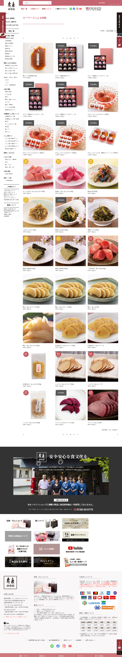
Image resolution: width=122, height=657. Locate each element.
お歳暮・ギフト (23, 643)
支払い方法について (9, 192)
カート (114, 4)
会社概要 (6, 216)
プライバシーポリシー (10, 198)
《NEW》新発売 (9, 18)
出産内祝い (61, 643)
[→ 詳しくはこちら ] (109, 606)
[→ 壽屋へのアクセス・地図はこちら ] (15, 604)
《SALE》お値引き (10, 22)
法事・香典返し (99, 643)
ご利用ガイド (34, 9)
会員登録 (96, 3)
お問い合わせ (89, 627)
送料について (68, 627)
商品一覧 (24, 9)
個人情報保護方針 (54, 627)
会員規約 (78, 627)
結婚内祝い (42, 643)
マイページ (107, 4)
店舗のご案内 (7, 214)
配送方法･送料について (10, 194)
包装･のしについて (9, 196)
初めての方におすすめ (11, 25)
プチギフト (80, 643)
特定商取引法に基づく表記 (11, 199)
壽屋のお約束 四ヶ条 (10, 209)
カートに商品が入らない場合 (11, 620)
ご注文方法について (9, 190)
